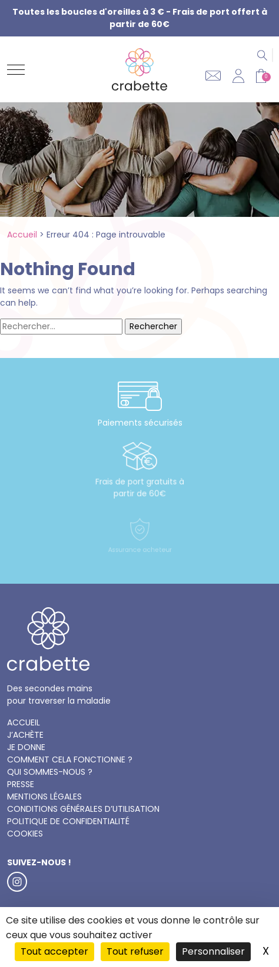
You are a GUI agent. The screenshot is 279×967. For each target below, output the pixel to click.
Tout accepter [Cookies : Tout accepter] (54, 951)
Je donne (26, 747)
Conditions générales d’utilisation (83, 809)
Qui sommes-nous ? (49, 772)
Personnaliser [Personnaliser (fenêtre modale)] (213, 951)
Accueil (22, 234)
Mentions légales (44, 796)
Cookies (25, 833)
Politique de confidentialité (68, 821)
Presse (20, 784)
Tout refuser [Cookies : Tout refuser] (135, 951)
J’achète (25, 735)
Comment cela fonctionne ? (69, 759)
